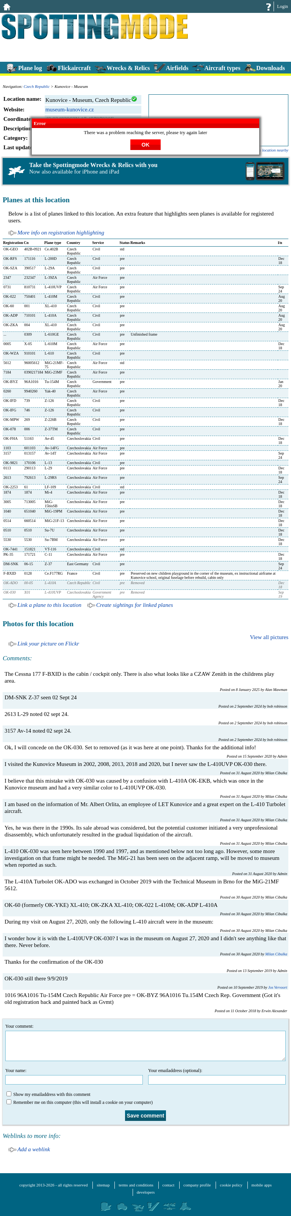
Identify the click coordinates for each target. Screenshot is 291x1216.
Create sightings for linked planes (134, 605)
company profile (197, 1185)
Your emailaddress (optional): (217, 1076)
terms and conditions (136, 1185)
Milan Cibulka (276, 954)
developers (146, 1192)
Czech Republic (36, 86)
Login (282, 6)
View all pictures (269, 637)
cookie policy (231, 1185)
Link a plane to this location (49, 605)
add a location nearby (270, 150)
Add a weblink (33, 1149)
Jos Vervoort (277, 987)
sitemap (103, 1185)
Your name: (74, 1076)
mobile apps (262, 1185)
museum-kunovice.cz (69, 109)
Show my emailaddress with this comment (48, 1094)
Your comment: (145, 1042)
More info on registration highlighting (60, 233)
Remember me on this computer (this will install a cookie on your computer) (79, 1102)
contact (169, 1185)
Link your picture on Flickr (48, 644)
